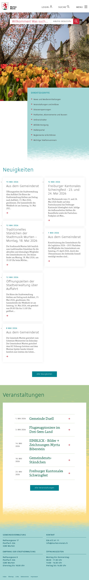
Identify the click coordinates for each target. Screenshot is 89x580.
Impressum (34, 576)
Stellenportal (38, 130)
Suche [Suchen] (76, 21)
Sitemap (11, 576)
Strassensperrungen (42, 110)
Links (17, 576)
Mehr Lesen (69, 419)
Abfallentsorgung (40, 125)
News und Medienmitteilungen (47, 99)
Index (4, 576)
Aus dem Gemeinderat (22, 186)
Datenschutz (25, 576)
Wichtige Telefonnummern (45, 140)
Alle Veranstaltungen (44, 488)
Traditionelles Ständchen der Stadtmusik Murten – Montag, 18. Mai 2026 (21, 235)
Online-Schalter (40, 120)
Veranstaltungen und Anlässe (46, 105)
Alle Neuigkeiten (44, 374)
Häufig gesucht (61, 21)
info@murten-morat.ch (57, 543)
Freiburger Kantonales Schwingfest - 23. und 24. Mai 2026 (64, 190)
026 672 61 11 (52, 540)
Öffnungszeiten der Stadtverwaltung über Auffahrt (22, 285)
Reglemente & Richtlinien (44, 135)
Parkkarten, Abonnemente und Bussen (50, 115)
